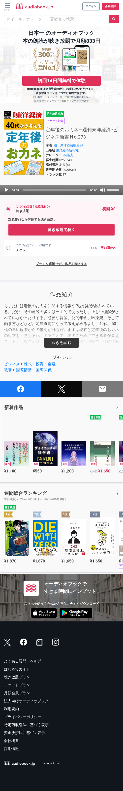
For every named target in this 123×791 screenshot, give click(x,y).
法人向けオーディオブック (26, 701)
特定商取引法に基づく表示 (26, 725)
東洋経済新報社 (67, 150)
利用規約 (11, 709)
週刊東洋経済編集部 (68, 145)
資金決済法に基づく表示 (24, 733)
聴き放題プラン (17, 677)
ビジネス (12, 364)
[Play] (6, 189)
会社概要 (11, 741)
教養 (8, 370)
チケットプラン (17, 685)
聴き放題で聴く (61, 229)
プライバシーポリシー (22, 717)
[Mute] (102, 189)
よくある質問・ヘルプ (22, 661)
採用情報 (11, 748)
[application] (61, 190)
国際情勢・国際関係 (34, 370)
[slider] (54, 190)
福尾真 (68, 155)
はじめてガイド (17, 669)
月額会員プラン (17, 693)
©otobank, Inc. (51, 763)
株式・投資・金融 (40, 364)
